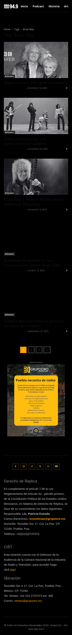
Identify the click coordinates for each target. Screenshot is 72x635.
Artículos (9, 76)
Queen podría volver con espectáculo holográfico (25, 141)
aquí (13, 569)
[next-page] (47, 350)
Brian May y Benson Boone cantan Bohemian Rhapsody (34, 202)
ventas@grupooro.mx (28, 600)
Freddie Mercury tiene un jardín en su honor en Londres (34, 323)
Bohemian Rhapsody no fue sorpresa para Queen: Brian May (32, 263)
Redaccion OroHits (14, 87)
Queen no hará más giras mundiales (35, 82)
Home (7, 29)
